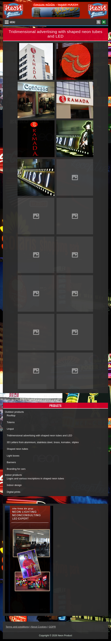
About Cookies (39, 626)
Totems (11, 422)
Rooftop (11, 415)
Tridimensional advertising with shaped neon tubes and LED (39, 435)
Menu (12, 22)
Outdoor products (14, 411)
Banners (11, 462)
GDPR (52, 626)
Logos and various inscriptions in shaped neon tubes (35, 478)
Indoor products (13, 474)
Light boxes (13, 455)
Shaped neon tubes (17, 448)
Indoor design (14, 485)
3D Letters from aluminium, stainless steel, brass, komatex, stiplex (43, 442)
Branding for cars (16, 468)
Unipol (10, 428)
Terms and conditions (17, 626)
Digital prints (13, 491)
